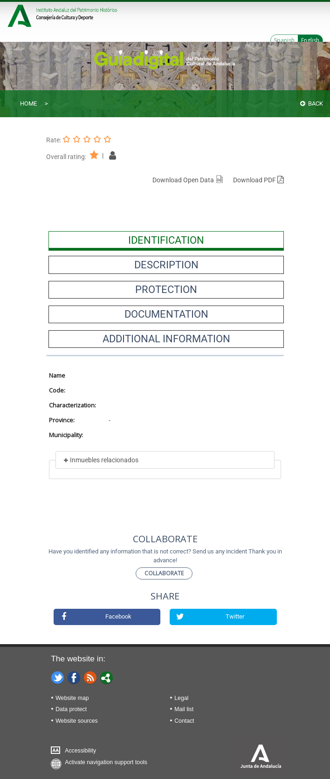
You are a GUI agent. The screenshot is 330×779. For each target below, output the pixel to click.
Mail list (183, 709)
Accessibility (80, 750)
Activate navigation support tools (106, 762)
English (310, 40)
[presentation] (166, 240)
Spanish (284, 40)
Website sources (76, 721)
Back (311, 103)
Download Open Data (188, 180)
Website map (72, 698)
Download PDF (258, 180)
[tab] (166, 240)
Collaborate (164, 573)
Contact (184, 721)
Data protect (71, 709)
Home (28, 103)
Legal (181, 698)
